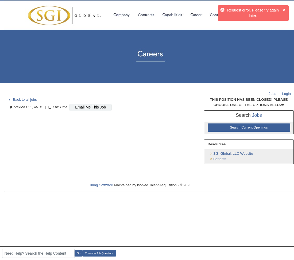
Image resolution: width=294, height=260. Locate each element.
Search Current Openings (249, 127)
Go (78, 253)
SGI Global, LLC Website (233, 154)
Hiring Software (101, 185)
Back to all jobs (22, 100)
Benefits (219, 159)
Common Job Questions (99, 253)
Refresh (207, 185)
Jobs (272, 94)
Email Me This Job (90, 107)
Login (286, 94)
